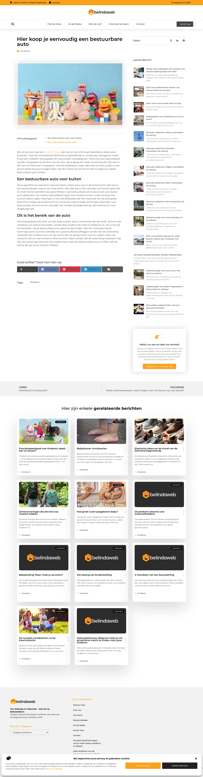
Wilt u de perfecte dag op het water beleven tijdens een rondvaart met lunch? (163, 239)
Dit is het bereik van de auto (62, 142)
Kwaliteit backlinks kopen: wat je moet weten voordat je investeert (87, 743)
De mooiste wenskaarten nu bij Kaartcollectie (37, 639)
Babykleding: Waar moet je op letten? (41, 575)
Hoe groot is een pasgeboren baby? (97, 511)
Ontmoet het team (119, 24)
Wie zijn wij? (95, 24)
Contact (140, 24)
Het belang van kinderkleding (94, 575)
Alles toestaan (143, 765)
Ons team (77, 715)
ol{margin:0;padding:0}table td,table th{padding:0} (158, 255)
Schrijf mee (78, 730)
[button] (196, 758)
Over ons (77, 710)
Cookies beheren (180, 765)
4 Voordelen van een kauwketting (154, 575)
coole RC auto (52, 152)
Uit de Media (74, 24)
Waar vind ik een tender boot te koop (163, 103)
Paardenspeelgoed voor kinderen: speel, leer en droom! (42, 449)
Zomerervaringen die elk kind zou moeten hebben (39, 512)
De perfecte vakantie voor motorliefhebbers (150, 512)
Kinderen (25, 51)
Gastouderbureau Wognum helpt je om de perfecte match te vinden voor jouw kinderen (100, 640)
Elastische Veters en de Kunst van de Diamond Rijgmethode (156, 449)
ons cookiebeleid (55, 769)
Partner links (54, 24)
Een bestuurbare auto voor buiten (65, 138)
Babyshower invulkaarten (92, 448)
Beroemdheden (80, 720)
